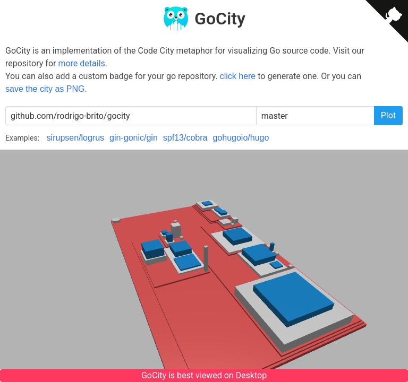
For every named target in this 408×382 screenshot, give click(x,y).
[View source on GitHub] (387, 23)
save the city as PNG (44, 88)
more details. (82, 63)
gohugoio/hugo (240, 137)
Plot (388, 115)
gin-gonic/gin (133, 137)
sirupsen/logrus (76, 137)
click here (238, 76)
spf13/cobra (185, 137)
